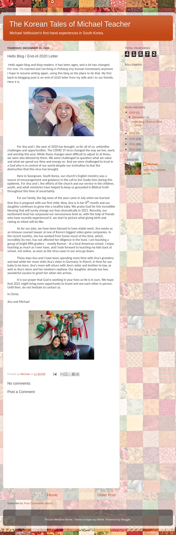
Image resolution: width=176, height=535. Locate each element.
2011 (132, 144)
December (139, 117)
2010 (132, 149)
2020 (132, 112)
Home (52, 495)
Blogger (125, 519)
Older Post (106, 495)
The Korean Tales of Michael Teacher (70, 24)
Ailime (100, 519)
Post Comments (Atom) (38, 503)
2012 (132, 138)
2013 (132, 133)
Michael (152, 164)
